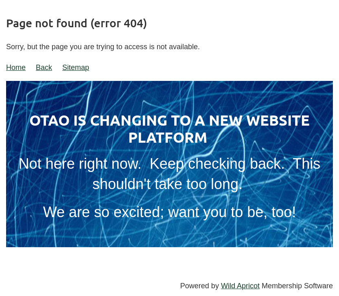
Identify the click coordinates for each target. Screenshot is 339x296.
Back (44, 67)
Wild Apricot (240, 286)
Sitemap (75, 67)
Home (16, 67)
